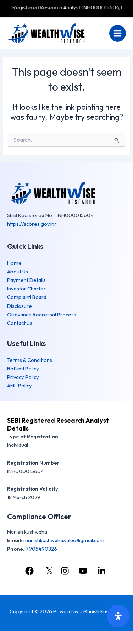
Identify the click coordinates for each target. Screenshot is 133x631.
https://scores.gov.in (30, 223)
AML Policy (19, 385)
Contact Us (19, 323)
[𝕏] (48, 571)
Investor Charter (26, 288)
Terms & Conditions (29, 360)
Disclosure (19, 306)
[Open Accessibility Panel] (118, 616)
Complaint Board (26, 297)
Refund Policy (23, 368)
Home (14, 263)
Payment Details (26, 280)
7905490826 (41, 548)
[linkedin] (102, 571)
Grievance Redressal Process (41, 314)
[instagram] (66, 571)
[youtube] (84, 571)
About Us (17, 271)
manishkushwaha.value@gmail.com (63, 540)
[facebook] (30, 571)
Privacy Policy (23, 377)
